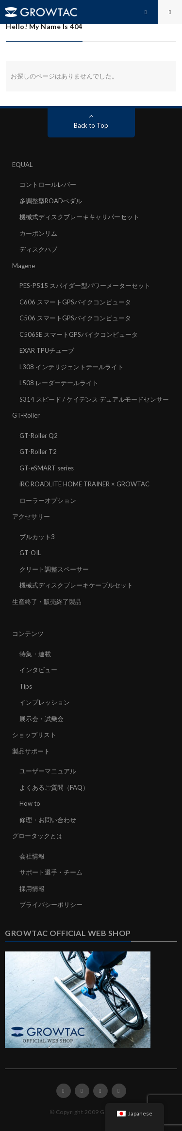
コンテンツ (28, 633)
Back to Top (91, 125)
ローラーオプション (47, 500)
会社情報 (32, 856)
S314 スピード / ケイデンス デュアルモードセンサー (94, 399)
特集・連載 (35, 654)
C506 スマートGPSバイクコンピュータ (75, 318)
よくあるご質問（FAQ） (54, 787)
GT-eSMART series (46, 468)
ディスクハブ (38, 249)
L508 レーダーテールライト (59, 383)
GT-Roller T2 (38, 451)
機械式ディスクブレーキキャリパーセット (79, 217)
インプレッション (44, 702)
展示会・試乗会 (41, 719)
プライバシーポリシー (51, 904)
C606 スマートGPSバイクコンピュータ (75, 302)
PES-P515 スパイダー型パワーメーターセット (84, 285)
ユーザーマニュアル (47, 771)
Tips (25, 686)
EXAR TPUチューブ (46, 350)
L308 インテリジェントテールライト (71, 367)
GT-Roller (26, 415)
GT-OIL (30, 553)
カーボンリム (38, 233)
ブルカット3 (37, 537)
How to (29, 803)
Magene (23, 266)
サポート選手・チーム (51, 872)
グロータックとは (37, 836)
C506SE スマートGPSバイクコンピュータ (78, 334)
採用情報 (32, 888)
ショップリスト (34, 735)
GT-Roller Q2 (38, 435)
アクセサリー (31, 516)
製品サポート (31, 751)
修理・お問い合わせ (47, 820)
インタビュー (38, 670)
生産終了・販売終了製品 (47, 601)
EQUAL (22, 164)
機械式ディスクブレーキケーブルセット (76, 585)
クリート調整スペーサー (54, 569)
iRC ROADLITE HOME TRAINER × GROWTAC (84, 484)
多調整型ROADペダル (50, 201)
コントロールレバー (47, 184)
